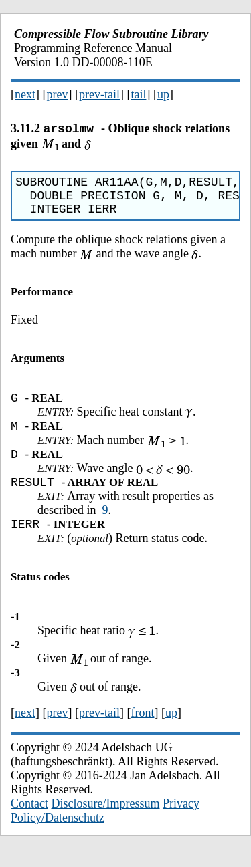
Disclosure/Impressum (106, 821)
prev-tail (99, 94)
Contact (29, 821)
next (25, 94)
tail (138, 94)
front (142, 730)
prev (57, 94)
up (163, 94)
